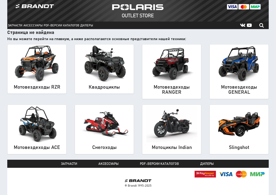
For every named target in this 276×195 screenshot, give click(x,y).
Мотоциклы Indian (172, 147)
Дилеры (86, 25)
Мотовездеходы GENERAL (239, 90)
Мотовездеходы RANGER (172, 90)
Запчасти (15, 25)
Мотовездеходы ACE (37, 147)
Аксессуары (33, 25)
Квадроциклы (104, 87)
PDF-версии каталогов (61, 25)
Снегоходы (104, 147)
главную (61, 39)
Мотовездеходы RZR (37, 87)
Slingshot (239, 147)
